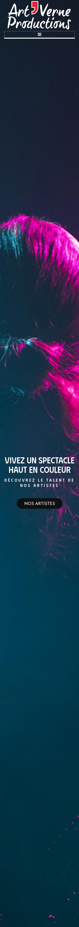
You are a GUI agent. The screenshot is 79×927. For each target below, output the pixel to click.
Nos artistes (39, 504)
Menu (39, 34)
